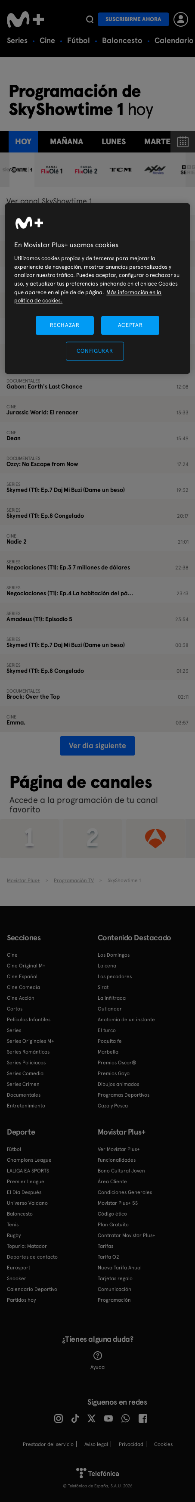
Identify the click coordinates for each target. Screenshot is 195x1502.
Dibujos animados (118, 1084)
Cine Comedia (23, 987)
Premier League (25, 1182)
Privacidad (131, 1444)
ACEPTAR (130, 325)
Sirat (103, 987)
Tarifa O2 (108, 1257)
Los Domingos (114, 955)
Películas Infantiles (28, 1020)
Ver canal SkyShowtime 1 (49, 200)
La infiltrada (112, 998)
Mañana (66, 141)
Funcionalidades (117, 1160)
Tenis (13, 1225)
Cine (47, 40)
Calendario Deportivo (32, 1289)
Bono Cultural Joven (121, 1171)
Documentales (23, 1095)
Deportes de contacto (32, 1257)
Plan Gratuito (113, 1225)
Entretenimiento (26, 1106)
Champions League (29, 1160)
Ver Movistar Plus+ (119, 1149)
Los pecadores (115, 976)
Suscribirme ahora (133, 19)
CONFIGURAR (95, 351)
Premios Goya (114, 1073)
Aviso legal (96, 1444)
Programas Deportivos (123, 1095)
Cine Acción (20, 998)
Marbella (108, 1052)
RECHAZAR (64, 325)
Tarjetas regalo (115, 1278)
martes (159, 141)
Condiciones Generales (125, 1192)
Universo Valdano (27, 1203)
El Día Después (24, 1192)
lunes (114, 141)
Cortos (14, 1009)
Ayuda (97, 1360)
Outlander (110, 1009)
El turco (107, 1030)
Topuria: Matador (27, 1246)
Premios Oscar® (117, 1063)
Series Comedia (25, 1073)
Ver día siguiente (97, 745)
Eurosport (18, 1268)
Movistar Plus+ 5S (118, 1203)
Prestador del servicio (48, 1444)
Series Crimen (23, 1084)
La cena (107, 966)
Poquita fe (110, 1041)
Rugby (14, 1235)
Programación (114, 1300)
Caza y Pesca (113, 1106)
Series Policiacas (26, 1063)
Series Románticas (28, 1052)
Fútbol (78, 40)
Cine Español (22, 976)
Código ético (112, 1214)
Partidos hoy (21, 1300)
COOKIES (163, 1444)
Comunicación (114, 1289)
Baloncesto (122, 40)
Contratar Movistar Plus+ (126, 1235)
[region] (97, 288)
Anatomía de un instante (126, 1020)
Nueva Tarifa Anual (120, 1268)
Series (17, 40)
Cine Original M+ (26, 966)
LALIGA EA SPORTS (28, 1171)
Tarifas (105, 1246)
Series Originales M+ (30, 1041)
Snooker (16, 1278)
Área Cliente (112, 1182)
